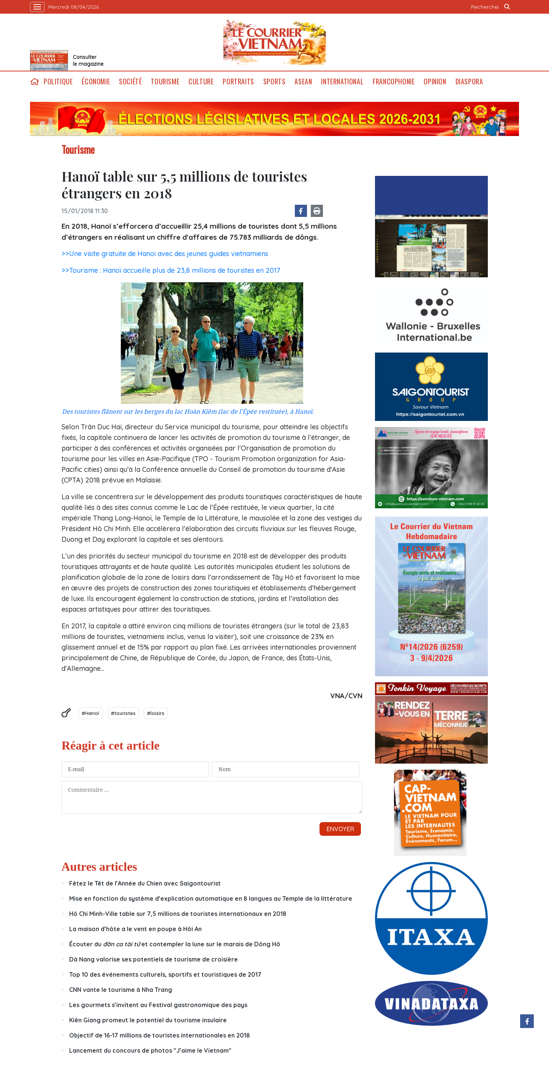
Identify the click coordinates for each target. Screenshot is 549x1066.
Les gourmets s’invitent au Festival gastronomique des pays (158, 1005)
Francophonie (394, 81)
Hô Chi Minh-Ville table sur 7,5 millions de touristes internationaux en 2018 (177, 913)
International (342, 81)
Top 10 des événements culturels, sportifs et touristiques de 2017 (165, 974)
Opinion (435, 81)
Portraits (238, 81)
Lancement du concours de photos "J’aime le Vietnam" (150, 1050)
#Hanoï (91, 713)
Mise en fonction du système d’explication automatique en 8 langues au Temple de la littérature (210, 898)
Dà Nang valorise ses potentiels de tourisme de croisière (153, 959)
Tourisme (165, 81)
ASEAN (303, 81)
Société (130, 81)
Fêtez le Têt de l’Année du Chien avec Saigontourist (145, 883)
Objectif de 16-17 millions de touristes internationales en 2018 (159, 1035)
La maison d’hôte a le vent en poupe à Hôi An (135, 929)
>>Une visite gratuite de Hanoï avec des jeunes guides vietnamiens (165, 253)
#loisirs (156, 713)
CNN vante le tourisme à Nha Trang (120, 989)
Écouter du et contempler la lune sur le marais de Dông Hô (174, 944)
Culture (201, 81)
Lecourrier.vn (274, 42)
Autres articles (99, 866)
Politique (58, 81)
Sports (274, 81)
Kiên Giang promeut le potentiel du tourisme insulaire (148, 1020)
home (34, 81)
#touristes (123, 713)
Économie (96, 81)
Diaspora (469, 81)
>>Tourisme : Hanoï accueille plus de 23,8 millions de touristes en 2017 (171, 270)
